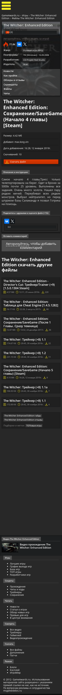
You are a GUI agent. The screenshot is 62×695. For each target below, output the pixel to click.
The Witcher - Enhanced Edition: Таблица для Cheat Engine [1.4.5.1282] (30, 305)
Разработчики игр (20, 575)
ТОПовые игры (34, 426)
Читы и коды (17, 590)
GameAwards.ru (11, 15)
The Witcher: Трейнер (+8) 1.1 (24, 341)
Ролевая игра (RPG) (33, 50)
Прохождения (17, 587)
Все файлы (16, 651)
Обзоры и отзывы (14, 79)
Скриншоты (11, 84)
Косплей (15, 671)
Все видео (15, 630)
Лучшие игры (17, 564)
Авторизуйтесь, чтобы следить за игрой (26, 38)
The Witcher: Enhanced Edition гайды (22, 416)
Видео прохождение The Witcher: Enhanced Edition (35, 547)
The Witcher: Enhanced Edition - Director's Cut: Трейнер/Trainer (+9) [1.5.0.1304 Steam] (29, 285)
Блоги (13, 668)
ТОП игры (15, 573)
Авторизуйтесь (17, 245)
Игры (25, 15)
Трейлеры (15, 633)
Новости (8, 70)
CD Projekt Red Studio (34, 59)
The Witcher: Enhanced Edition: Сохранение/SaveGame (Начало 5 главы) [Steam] (28, 371)
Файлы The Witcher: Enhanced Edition (33, 18)
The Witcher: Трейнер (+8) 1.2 (24, 354)
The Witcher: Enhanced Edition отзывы (23, 420)
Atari (25, 64)
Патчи (13, 656)
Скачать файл (15, 161)
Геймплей (15, 636)
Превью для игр (19, 616)
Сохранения (17, 596)
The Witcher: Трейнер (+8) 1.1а (25, 388)
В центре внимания (21, 619)
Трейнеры (16, 593)
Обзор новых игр (19, 613)
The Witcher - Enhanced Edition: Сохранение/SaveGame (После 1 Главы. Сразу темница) (27, 323)
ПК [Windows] (30, 55)
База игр (15, 570)
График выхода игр (21, 567)
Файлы (8, 88)
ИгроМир (15, 674)
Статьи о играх (18, 610)
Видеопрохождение (21, 639)
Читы (7, 93)
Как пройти (10, 75)
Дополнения (17, 653)
